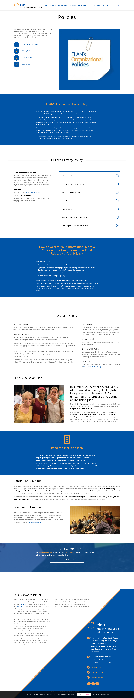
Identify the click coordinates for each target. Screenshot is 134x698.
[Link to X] (93, 683)
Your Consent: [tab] (90, 209)
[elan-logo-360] (29, 5)
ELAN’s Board (68, 553)
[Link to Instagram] (97, 683)
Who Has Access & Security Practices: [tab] (90, 217)
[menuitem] (45, 5)
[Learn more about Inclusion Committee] (67, 560)
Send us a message (35, 522)
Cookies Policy (27, 57)
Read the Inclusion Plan (67, 448)
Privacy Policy (26, 51)
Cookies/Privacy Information (101, 694)
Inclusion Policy (27, 64)
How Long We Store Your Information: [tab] (90, 225)
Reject (88, 694)
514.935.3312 (95, 667)
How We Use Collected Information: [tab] (90, 184)
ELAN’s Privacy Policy (98, 677)
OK (80, 694)
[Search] (115, 5)
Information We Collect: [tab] (90, 175)
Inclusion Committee (46, 553)
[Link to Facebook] (89, 683)
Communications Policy (30, 44)
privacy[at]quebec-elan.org (78, 280)
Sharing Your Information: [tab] (90, 192)
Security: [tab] (90, 200)
